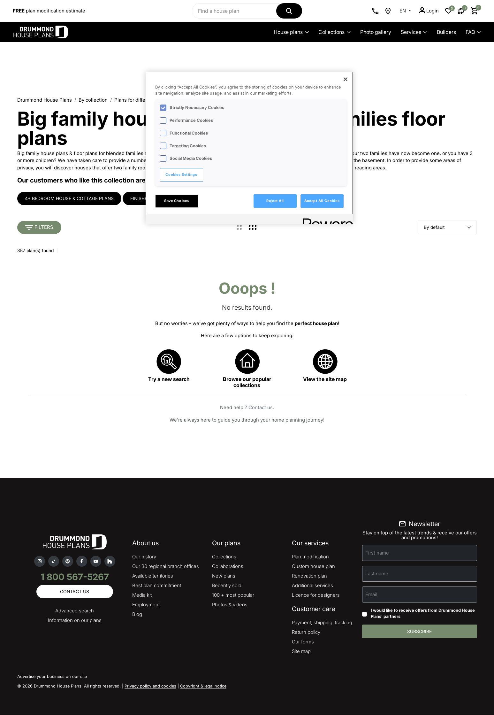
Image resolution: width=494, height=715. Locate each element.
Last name (376, 574)
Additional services (312, 586)
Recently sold (226, 586)
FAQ (473, 32)
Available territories (152, 576)
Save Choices (176, 200)
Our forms (303, 642)
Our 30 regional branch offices (165, 566)
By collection (93, 100)
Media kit (142, 595)
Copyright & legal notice (203, 686)
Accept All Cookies (321, 200)
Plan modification (310, 557)
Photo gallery (375, 32)
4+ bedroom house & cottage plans (69, 198)
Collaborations (227, 566)
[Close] (345, 79)
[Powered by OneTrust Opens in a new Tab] (325, 220)
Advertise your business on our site (52, 676)
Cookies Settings (181, 174)
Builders (446, 32)
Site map (301, 652)
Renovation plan (309, 576)
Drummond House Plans (44, 100)
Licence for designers (316, 595)
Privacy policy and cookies (150, 686)
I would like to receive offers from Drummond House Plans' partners (423, 613)
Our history (144, 557)
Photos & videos (229, 605)
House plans (291, 32)
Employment (146, 605)
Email (371, 594)
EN (403, 11)
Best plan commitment (156, 586)
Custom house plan (313, 566)
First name (377, 553)
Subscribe (419, 631)
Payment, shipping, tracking (322, 623)
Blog (137, 614)
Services (414, 32)
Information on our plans (75, 621)
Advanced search (74, 611)
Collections (334, 32)
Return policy (306, 632)
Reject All (275, 200)
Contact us (260, 408)
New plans (223, 576)
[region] (249, 148)
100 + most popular (233, 595)
